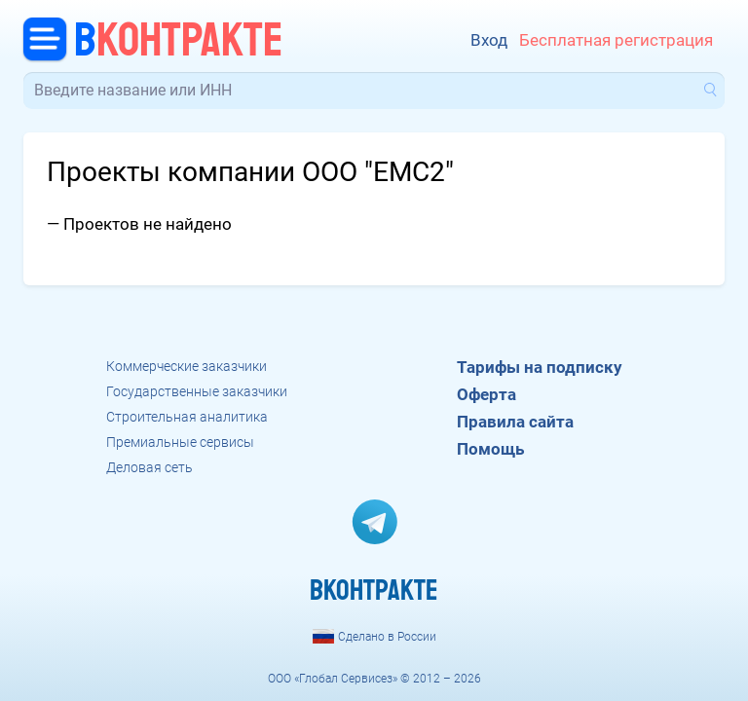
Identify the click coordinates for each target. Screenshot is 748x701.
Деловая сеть (149, 467)
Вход (488, 40)
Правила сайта (515, 421)
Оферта (486, 394)
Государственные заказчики (196, 391)
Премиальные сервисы (180, 442)
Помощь (490, 449)
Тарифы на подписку (539, 367)
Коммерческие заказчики (186, 366)
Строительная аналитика (187, 416)
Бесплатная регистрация (616, 40)
